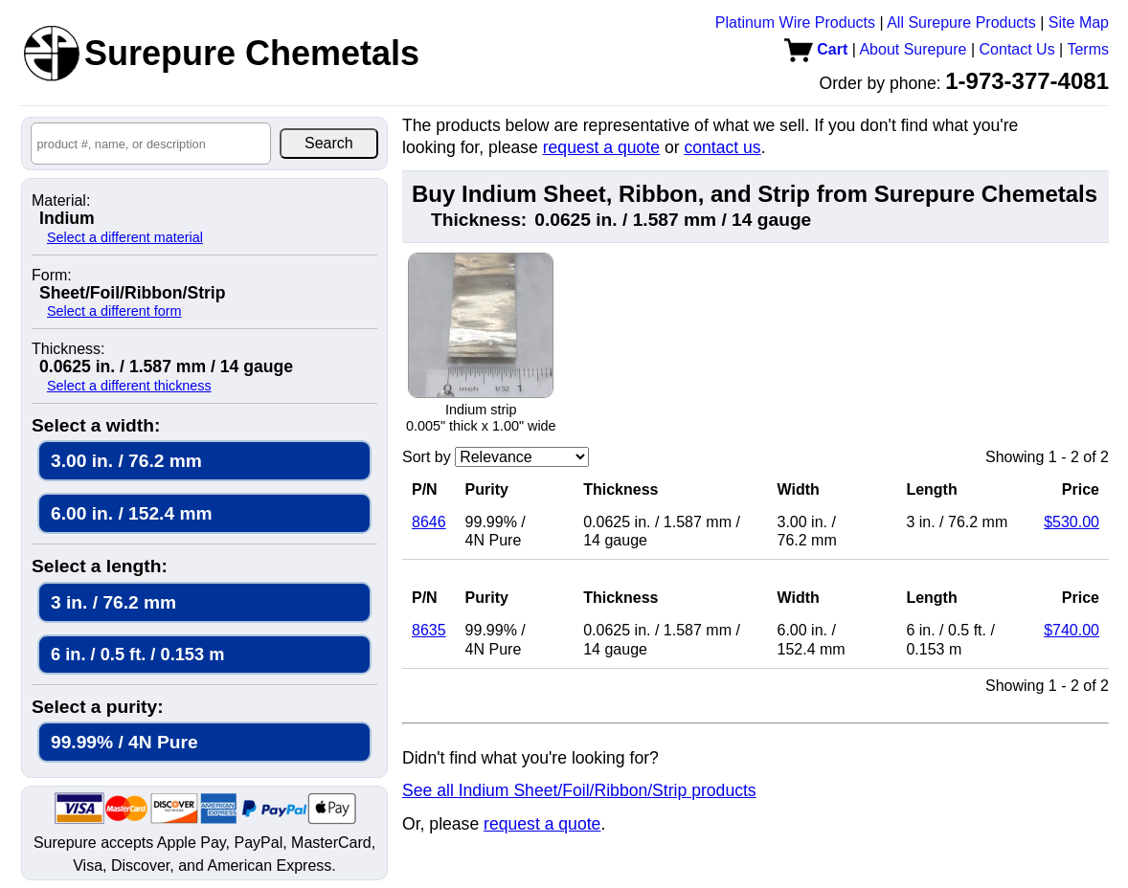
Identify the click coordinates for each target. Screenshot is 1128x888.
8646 (429, 522)
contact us (722, 147)
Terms (1088, 49)
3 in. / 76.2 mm (113, 602)
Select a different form (114, 311)
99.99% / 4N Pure (124, 742)
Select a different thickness (129, 385)
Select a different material (125, 237)
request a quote (601, 147)
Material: (61, 201)
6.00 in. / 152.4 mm (132, 513)
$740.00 (1071, 630)
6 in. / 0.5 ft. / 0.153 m (137, 654)
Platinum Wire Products (795, 22)
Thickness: (68, 349)
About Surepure (912, 49)
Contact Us (1017, 49)
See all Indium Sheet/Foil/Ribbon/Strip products (579, 790)
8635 (429, 630)
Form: (52, 275)
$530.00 (1071, 522)
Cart (815, 49)
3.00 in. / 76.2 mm (126, 461)
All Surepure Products (961, 22)
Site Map (1079, 22)
